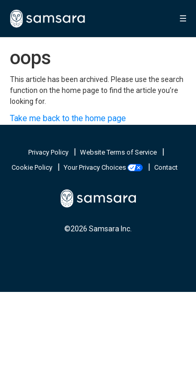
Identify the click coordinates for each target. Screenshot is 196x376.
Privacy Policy (49, 152)
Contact (166, 167)
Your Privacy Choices (104, 167)
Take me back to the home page (68, 118)
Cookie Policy (32, 167)
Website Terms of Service (119, 152)
